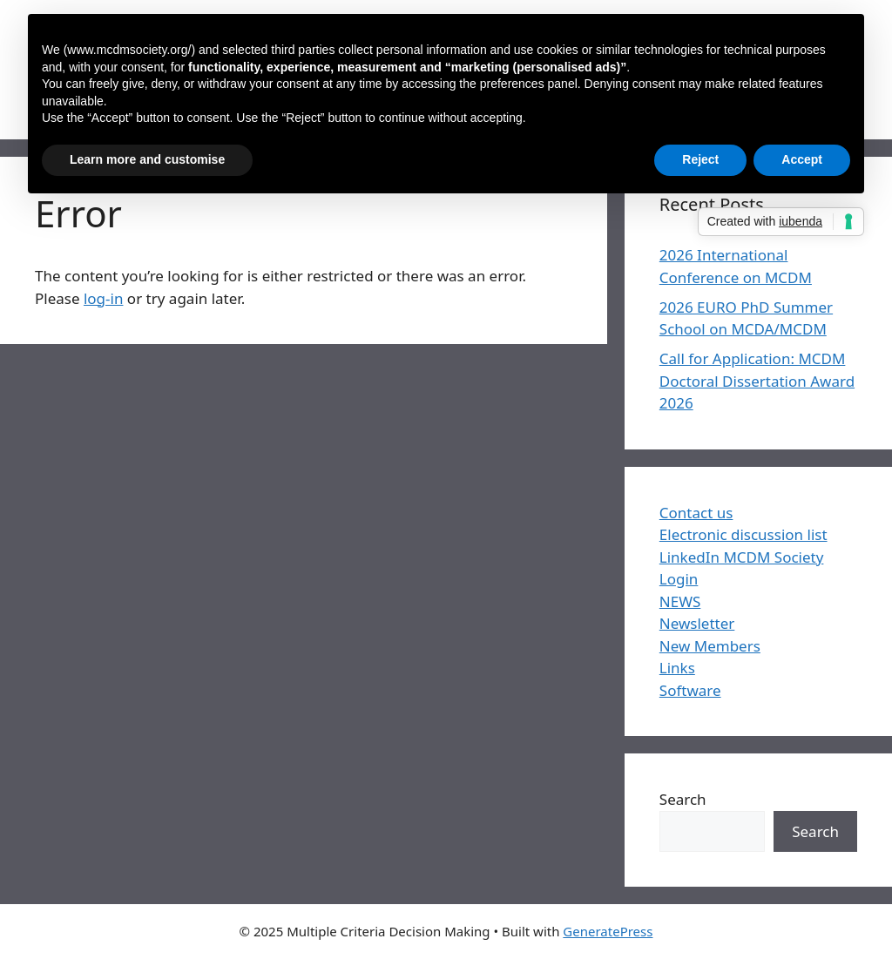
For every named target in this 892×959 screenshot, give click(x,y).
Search (682, 799)
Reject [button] (700, 159)
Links (677, 668)
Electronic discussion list (743, 534)
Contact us (696, 513)
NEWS (680, 601)
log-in (104, 298)
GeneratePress (607, 931)
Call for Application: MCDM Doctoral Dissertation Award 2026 (757, 380)
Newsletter (697, 623)
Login (679, 579)
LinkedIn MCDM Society (741, 557)
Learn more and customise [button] (147, 159)
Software (690, 690)
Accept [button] (801, 159)
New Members (709, 646)
